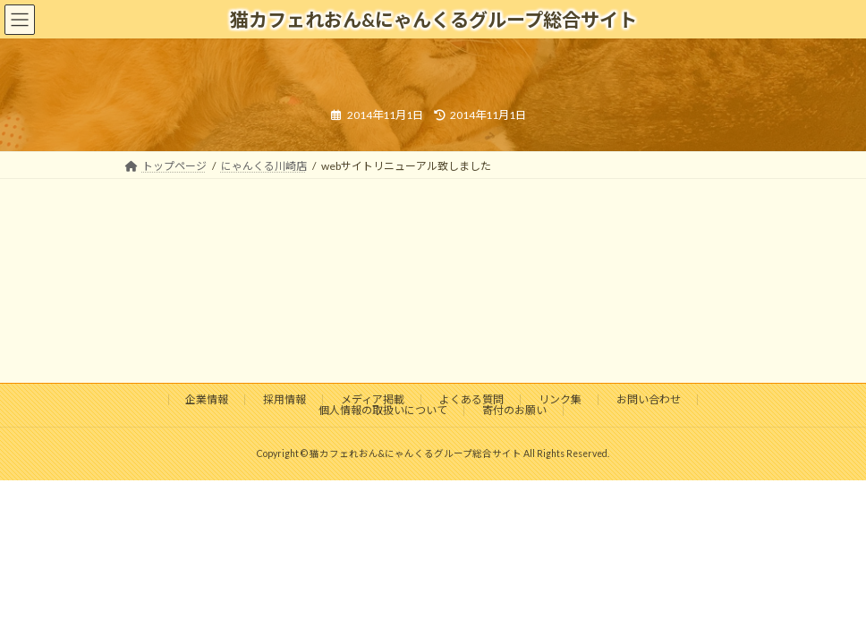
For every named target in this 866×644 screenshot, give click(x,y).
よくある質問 (471, 399)
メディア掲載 (372, 399)
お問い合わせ (648, 399)
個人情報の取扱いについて (382, 410)
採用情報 (284, 399)
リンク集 (560, 399)
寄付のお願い (514, 410)
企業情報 (206, 399)
